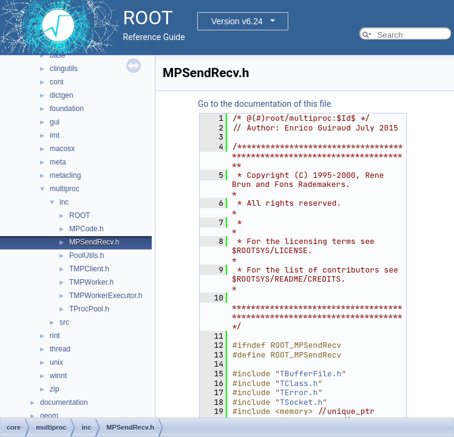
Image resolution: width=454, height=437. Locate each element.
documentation (64, 402)
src (64, 322)
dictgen (61, 95)
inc (64, 202)
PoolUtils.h (86, 255)
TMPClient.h (89, 269)
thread (60, 349)
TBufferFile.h (310, 373)
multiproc (65, 189)
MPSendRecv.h (94, 242)
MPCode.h (86, 229)
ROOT (79, 215)
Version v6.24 (237, 21)
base (58, 55)
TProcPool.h (89, 309)
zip (54, 389)
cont (57, 82)
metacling (65, 175)
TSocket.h (301, 402)
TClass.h (298, 383)
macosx (62, 148)
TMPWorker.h (91, 282)
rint (55, 335)
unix (56, 362)
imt (54, 135)
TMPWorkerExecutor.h (105, 295)
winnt (58, 375)
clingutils (64, 68)
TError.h (298, 392)
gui (54, 122)
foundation (67, 108)
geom (49, 416)
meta (58, 162)
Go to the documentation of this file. (265, 104)
